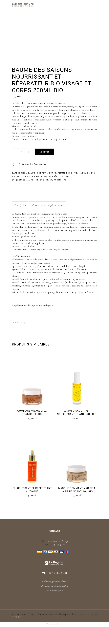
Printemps (60, 180)
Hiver (49, 180)
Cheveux (42, 173)
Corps (52, 173)
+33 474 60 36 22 (56, 544)
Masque (83, 173)
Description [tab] (19, 205)
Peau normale (31, 176)
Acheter (45, 152)
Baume (32, 173)
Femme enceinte (67, 173)
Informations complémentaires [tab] (47, 205)
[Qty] (22, 152)
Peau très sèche (51, 176)
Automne (33, 180)
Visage (66, 176)
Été (42, 180)
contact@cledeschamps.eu (58, 541)
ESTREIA (16, 617)
